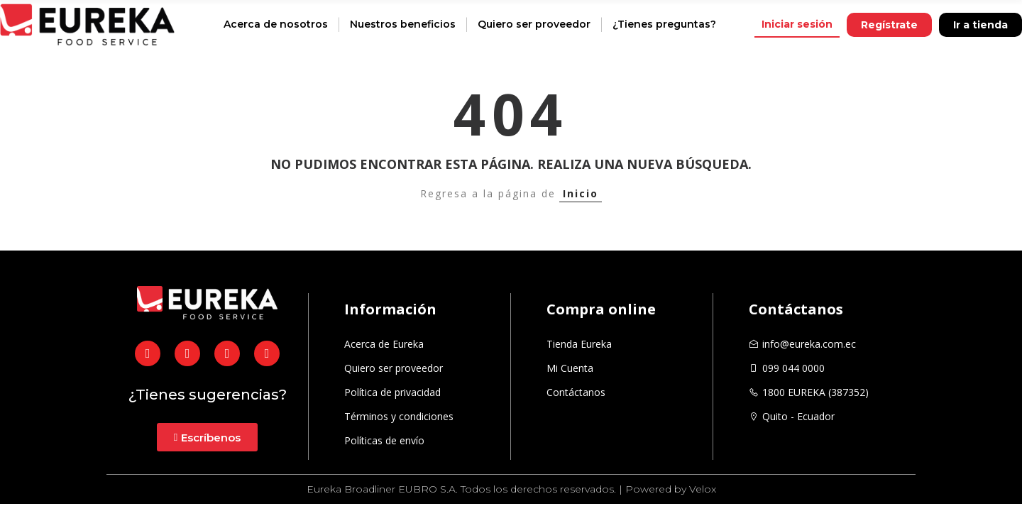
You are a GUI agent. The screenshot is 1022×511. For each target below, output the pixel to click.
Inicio (580, 193)
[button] (797, 25)
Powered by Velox (670, 489)
